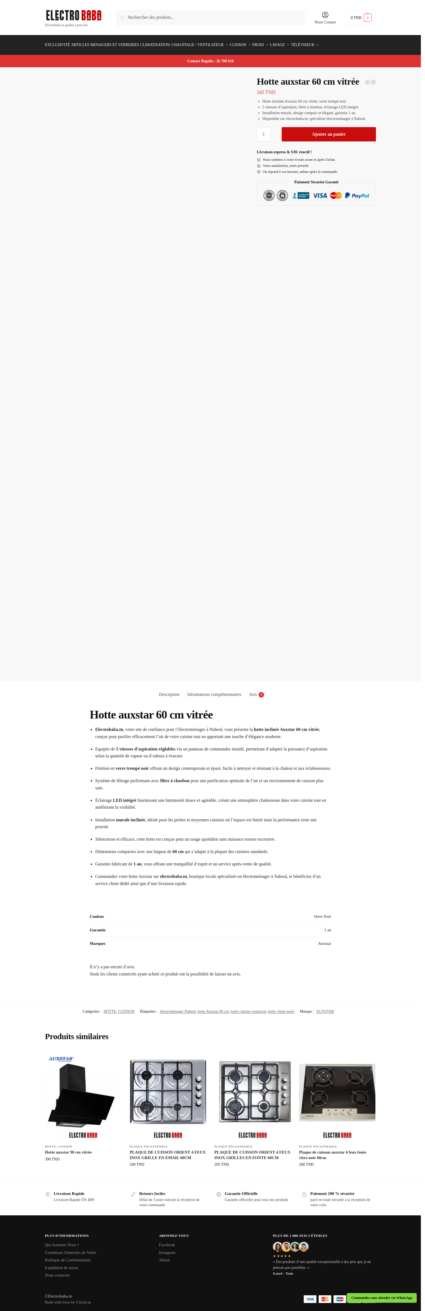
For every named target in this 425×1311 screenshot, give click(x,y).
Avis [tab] (256, 691)
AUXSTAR (325, 1008)
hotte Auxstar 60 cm (213, 1008)
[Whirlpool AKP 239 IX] (367, 79)
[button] (361, 17)
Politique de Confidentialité (68, 1257)
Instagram (167, 1249)
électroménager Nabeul (178, 1008)
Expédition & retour (61, 1264)
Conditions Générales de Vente (70, 1249)
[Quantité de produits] (264, 131)
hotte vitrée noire (281, 1008)
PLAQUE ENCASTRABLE (149, 1143)
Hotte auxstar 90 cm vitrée (68, 1149)
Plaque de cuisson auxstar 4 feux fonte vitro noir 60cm (332, 1152)
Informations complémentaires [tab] (214, 691)
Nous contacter (57, 1272)
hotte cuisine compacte (248, 1008)
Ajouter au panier (329, 131)
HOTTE (110, 1008)
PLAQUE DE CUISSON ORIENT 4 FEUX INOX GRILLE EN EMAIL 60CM (168, 1152)
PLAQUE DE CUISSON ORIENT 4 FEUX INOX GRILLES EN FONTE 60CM (252, 1152)
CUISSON (126, 1008)
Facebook (167, 1242)
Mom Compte (325, 17)
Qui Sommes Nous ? (62, 1242)
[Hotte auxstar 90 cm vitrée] (373, 79)
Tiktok (164, 1257)
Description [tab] (169, 691)
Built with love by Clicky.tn (68, 1299)
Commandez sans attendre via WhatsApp (381, 1298)
